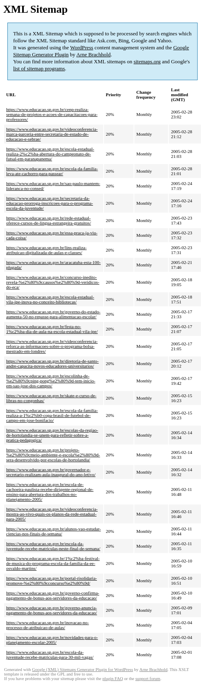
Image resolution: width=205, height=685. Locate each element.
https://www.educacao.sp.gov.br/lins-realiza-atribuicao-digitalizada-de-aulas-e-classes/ (46, 250)
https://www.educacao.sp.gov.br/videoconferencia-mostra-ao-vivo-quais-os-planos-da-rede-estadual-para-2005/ (52, 514)
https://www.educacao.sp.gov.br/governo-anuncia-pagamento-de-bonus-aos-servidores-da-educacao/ (51, 610)
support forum (147, 678)
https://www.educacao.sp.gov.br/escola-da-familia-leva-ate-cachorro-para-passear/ (52, 171)
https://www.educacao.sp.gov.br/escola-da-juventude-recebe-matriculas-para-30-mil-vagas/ (50, 655)
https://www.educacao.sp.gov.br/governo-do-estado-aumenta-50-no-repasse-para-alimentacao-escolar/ (53, 314)
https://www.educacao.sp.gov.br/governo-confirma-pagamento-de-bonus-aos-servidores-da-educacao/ (52, 595)
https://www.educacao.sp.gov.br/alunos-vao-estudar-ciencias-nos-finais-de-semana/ (53, 531)
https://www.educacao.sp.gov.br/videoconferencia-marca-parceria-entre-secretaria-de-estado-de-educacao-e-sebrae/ (52, 134)
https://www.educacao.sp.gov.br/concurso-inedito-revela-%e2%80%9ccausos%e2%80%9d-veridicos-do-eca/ (52, 282)
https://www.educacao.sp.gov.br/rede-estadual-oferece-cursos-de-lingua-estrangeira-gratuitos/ (48, 220)
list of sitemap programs (39, 68)
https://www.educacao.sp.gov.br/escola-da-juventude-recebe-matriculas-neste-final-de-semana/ (53, 546)
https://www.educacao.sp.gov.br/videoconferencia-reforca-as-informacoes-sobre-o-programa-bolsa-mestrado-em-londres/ (52, 346)
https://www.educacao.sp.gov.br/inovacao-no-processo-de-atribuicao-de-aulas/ (47, 625)
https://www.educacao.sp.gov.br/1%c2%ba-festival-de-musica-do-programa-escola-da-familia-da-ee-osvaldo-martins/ (53, 563)
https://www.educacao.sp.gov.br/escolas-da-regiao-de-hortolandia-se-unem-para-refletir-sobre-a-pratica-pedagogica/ (52, 435)
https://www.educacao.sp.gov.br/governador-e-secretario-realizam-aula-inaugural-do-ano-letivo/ (50, 472)
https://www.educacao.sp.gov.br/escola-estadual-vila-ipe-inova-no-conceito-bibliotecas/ (50, 299)
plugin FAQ (112, 678)
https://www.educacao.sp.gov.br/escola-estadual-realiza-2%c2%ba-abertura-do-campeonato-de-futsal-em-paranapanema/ (50, 153)
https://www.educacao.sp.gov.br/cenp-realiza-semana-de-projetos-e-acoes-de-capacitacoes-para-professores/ (51, 114)
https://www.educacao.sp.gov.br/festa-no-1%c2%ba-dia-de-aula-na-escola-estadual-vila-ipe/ (52, 329)
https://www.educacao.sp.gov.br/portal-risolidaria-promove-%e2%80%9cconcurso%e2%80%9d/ (51, 580)
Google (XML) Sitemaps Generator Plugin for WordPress (82, 669)
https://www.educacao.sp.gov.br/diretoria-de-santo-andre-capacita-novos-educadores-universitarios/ (52, 363)
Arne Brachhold (93, 54)
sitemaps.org (147, 61)
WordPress (81, 47)
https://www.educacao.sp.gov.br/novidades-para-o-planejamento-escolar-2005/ (52, 640)
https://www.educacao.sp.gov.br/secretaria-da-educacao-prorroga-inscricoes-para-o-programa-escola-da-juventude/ (49, 203)
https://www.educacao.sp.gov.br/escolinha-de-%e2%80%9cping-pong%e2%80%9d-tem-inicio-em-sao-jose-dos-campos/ (50, 380)
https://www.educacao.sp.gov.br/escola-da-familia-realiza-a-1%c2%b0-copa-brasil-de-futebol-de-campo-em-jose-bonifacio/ (52, 415)
